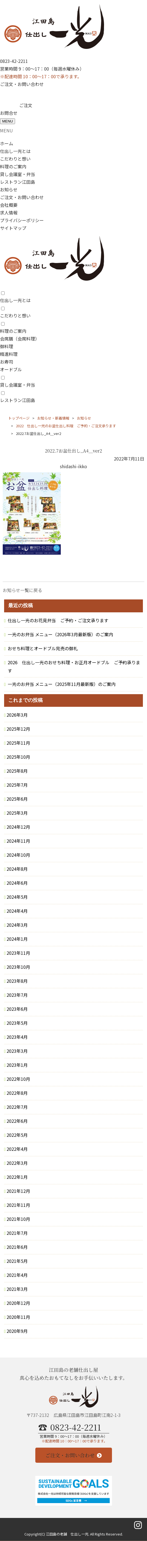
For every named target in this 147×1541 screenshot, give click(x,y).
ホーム (6, 143)
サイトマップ (13, 228)
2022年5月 (17, 1135)
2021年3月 (17, 1289)
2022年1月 (17, 1177)
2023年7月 (17, 995)
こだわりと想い (15, 158)
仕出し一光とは (15, 151)
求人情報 (9, 212)
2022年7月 (17, 1107)
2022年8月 (17, 1093)
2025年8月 (17, 770)
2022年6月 (17, 1121)
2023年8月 (17, 981)
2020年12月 (18, 1303)
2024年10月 (18, 855)
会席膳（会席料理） (19, 338)
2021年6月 (17, 1247)
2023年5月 (17, 1023)
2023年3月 (17, 1051)
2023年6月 (17, 1009)
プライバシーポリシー (22, 220)
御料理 (6, 346)
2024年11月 (18, 841)
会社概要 (9, 205)
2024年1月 (17, 939)
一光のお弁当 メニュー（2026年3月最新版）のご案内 (60, 634)
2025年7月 (17, 784)
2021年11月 (18, 1205)
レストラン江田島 (17, 181)
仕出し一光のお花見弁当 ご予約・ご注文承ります (58, 620)
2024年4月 (17, 911)
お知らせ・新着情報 (53, 418)
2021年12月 (18, 1191)
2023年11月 (18, 953)
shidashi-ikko (73, 466)
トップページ (19, 418)
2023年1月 (17, 1065)
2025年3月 (17, 812)
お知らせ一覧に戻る (22, 590)
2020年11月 (18, 1317)
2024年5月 (17, 897)
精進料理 (9, 354)
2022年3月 (17, 1163)
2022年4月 (17, 1149)
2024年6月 (17, 883)
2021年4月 (17, 1275)
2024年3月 (17, 925)
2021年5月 (17, 1261)
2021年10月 (18, 1219)
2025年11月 (18, 742)
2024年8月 (17, 869)
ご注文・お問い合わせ (22, 84)
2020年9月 (17, 1331)
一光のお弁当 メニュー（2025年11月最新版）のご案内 (62, 684)
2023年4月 (17, 1037)
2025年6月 (17, 798)
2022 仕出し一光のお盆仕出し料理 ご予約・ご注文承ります (66, 425)
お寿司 (6, 361)
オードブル (11, 369)
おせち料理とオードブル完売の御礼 (43, 648)
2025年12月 (18, 728)
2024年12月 (18, 826)
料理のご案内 (13, 166)
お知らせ (9, 189)
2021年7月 (17, 1233)
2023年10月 (18, 967)
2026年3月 (17, 714)
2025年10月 (18, 756)
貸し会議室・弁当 (17, 174)
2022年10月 (18, 1079)
